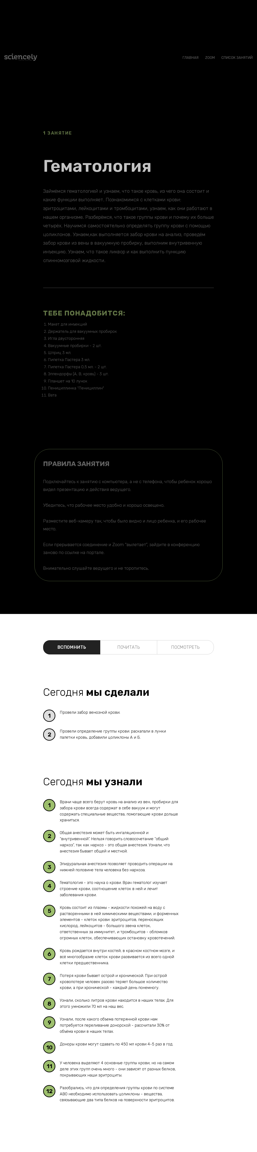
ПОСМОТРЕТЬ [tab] (185, 647)
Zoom (210, 58)
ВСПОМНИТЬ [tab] (71, 647)
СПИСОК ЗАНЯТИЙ (237, 58)
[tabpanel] (128, 680)
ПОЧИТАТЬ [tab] (128, 647)
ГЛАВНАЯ (191, 58)
